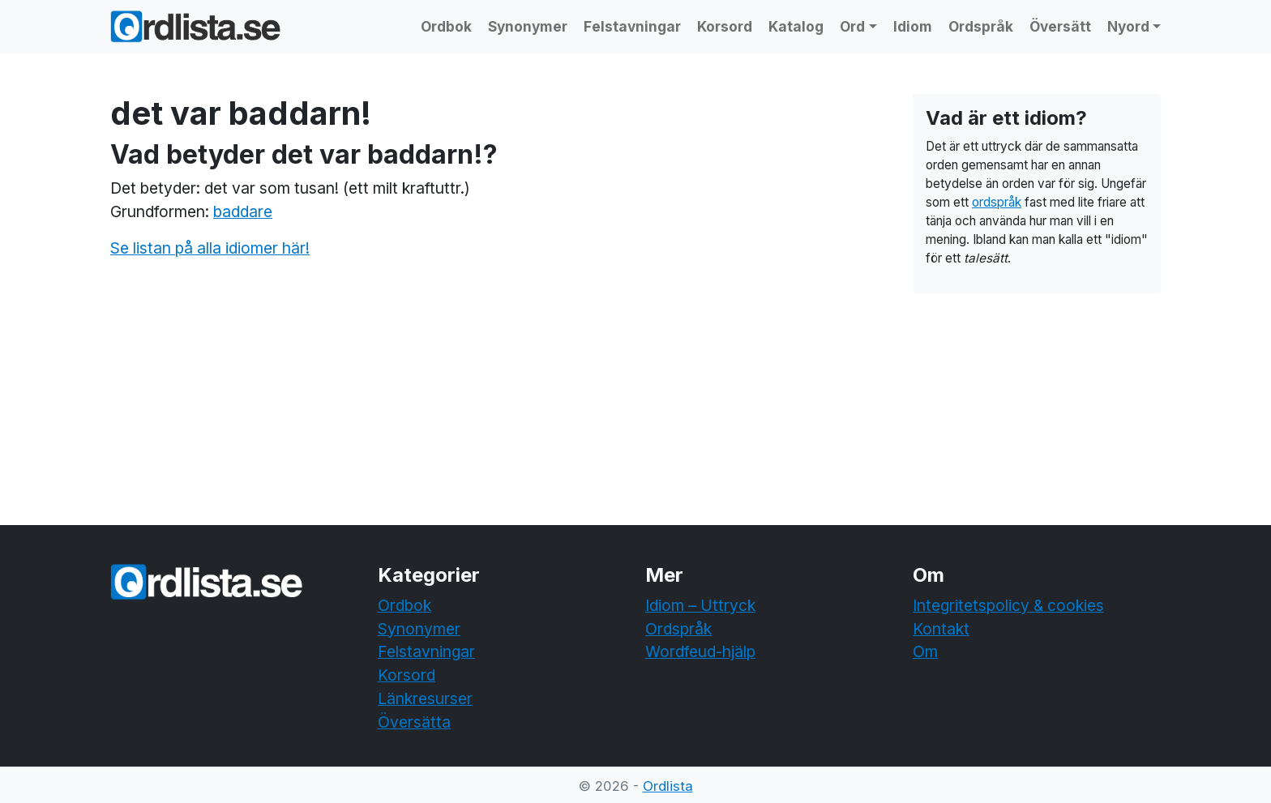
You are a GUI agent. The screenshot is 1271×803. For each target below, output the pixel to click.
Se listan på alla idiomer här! (210, 248)
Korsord (724, 26)
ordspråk (996, 202)
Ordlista (668, 786)
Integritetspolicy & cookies (1008, 605)
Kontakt (941, 629)
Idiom (912, 26)
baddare (242, 211)
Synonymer (527, 26)
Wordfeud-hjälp (700, 651)
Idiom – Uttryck (700, 605)
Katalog (796, 26)
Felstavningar (632, 26)
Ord (852, 26)
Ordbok (446, 26)
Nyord (1128, 26)
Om (925, 651)
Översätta (414, 722)
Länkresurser (425, 698)
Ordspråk (980, 26)
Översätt (1060, 26)
